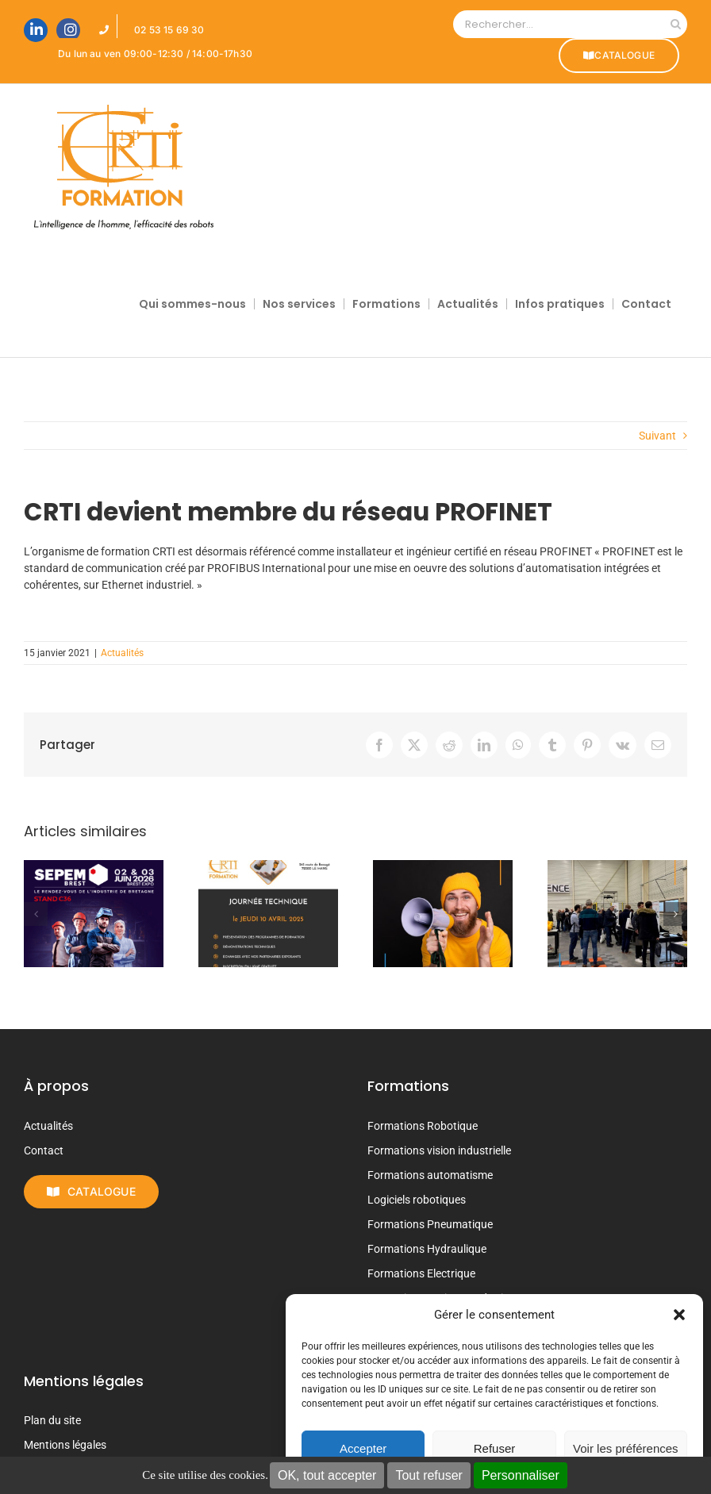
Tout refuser (428, 1475)
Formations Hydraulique (426, 1248)
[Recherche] (675, 24)
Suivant (657, 435)
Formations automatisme (430, 1175)
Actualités (122, 653)
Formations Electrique (421, 1273)
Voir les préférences (625, 1448)
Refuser (495, 1448)
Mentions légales (65, 1444)
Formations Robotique (422, 1126)
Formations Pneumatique (430, 1224)
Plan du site (52, 1420)
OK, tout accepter (327, 1475)
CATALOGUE (619, 55)
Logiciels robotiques (416, 1199)
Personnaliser (520, 1475)
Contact (43, 1150)
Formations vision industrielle (439, 1150)
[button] (679, 1315)
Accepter (363, 1448)
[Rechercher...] (558, 24)
